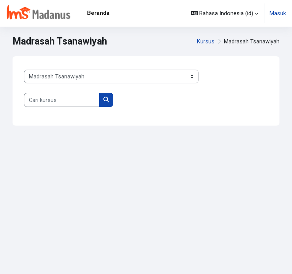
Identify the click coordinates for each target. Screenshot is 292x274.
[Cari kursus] (62, 100)
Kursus (205, 41)
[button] (224, 13)
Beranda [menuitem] (98, 13)
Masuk (278, 13)
